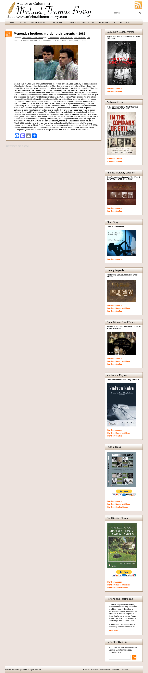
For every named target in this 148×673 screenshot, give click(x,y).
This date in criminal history (32, 37)
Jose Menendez (66, 37)
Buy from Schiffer (114, 91)
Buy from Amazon (114, 88)
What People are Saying (81, 22)
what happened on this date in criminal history (56, 41)
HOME (11, 22)
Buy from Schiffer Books (117, 507)
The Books (57, 22)
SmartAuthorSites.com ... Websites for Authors (110, 670)
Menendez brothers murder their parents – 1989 (49, 33)
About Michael (39, 22)
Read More (113, 631)
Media (23, 22)
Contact (124, 22)
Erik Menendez (53, 37)
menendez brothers (30, 41)
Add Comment (80, 41)
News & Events (107, 22)
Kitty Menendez (80, 37)
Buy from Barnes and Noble (118, 308)
